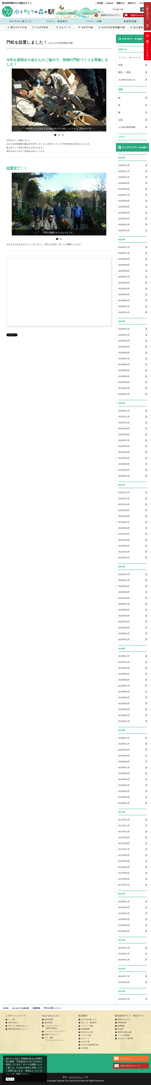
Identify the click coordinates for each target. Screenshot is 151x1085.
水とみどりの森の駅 (125, 1038)
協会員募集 (49, 1019)
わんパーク (85, 1038)
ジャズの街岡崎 (124, 1035)
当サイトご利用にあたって (18, 1026)
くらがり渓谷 (86, 1035)
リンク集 (11, 1019)
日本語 (100, 3)
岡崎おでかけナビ (124, 1019)
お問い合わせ (13, 1023)
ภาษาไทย (143, 3)
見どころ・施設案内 (89, 1023)
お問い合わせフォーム (130, 1066)
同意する (10, 1079)
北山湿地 (84, 1048)
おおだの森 (85, 1042)
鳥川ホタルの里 (87, 1032)
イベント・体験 (87, 1026)
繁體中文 (120, 3)
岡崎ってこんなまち (147, 46)
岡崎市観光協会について (17, 1029)
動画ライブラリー (51, 1035)
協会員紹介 (49, 1023)
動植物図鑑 (85, 1029)
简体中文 (132, 3)
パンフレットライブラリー (55, 1031)
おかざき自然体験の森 (89, 1045)
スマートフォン (76, 1077)
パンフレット (126, 1058)
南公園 (120, 1029)
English (109, 3)
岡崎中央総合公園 (124, 1032)
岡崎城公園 (122, 1023)
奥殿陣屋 (121, 1026)
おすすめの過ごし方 (89, 1019)
